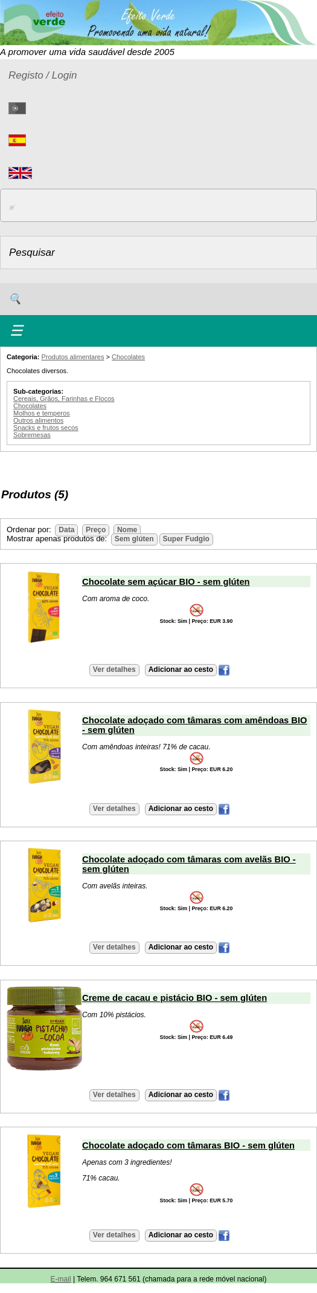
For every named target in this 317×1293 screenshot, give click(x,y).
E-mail (61, 1279)
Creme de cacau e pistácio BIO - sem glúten (174, 998)
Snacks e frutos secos (45, 427)
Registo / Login (42, 75)
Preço (96, 530)
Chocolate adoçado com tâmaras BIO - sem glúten (188, 1145)
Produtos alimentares (72, 356)
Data (66, 530)
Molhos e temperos (41, 413)
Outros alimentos (38, 420)
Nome (127, 530)
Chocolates (128, 356)
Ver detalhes (114, 669)
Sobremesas (32, 434)
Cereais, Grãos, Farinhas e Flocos (64, 398)
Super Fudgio (186, 539)
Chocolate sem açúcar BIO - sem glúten (166, 582)
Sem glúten (134, 539)
